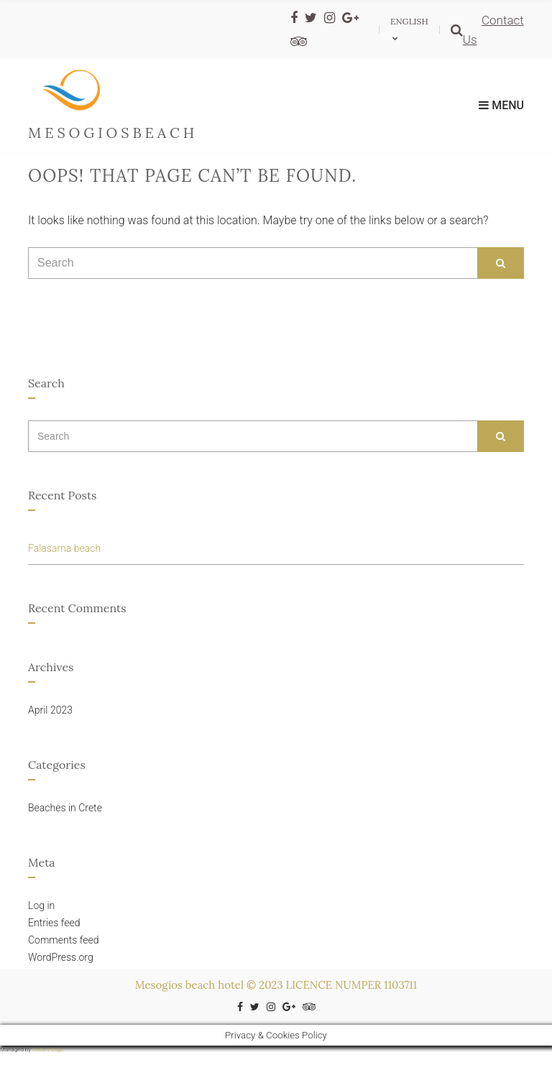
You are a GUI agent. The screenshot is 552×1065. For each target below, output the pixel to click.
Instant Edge (48, 1049)
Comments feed (63, 940)
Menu (501, 105)
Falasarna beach (64, 548)
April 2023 (50, 710)
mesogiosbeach (113, 133)
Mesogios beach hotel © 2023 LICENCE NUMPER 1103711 (276, 985)
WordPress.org (60, 957)
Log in (41, 905)
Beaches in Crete (65, 807)
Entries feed (54, 922)
